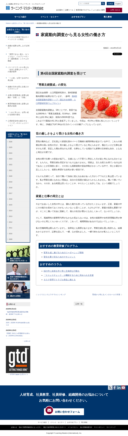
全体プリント (107, 23)
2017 (10, 193)
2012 (10, 222)
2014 (10, 210)
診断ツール (69, 10)
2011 (10, 228)
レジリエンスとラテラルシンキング (52, 295)
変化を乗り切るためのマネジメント (60, 257)
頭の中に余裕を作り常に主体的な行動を (62, 271)
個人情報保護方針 (86, 427)
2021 (10, 170)
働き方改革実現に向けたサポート (54, 427)
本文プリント (117, 23)
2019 (10, 182)
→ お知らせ (26, 341)
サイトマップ (111, 427)
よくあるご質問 (99, 10)
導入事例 (84, 422)
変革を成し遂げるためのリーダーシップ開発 (64, 253)
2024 (10, 153)
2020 (10, 176)
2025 (10, 147)
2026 (10, 142)
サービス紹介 (42, 422)
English (118, 4)
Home (8, 23)
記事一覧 (79, 304)
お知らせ (11, 304)
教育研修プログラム (83, 10)
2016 (10, 199)
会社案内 (59, 10)
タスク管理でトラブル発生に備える (60, 280)
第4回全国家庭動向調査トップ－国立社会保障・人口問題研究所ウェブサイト (56, 100)
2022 (10, 165)
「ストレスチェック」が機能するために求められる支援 (69, 275)
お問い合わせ (115, 10)
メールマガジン (73, 427)
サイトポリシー (99, 427)
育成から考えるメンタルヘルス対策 (106, 295)
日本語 (110, 4)
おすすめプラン (72, 422)
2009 (10, 239)
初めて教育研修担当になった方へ (30, 427)
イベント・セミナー (57, 422)
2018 (10, 188)
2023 (10, 159)
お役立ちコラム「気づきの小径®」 (23, 23)
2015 (10, 205)
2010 (10, 234)
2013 (10, 216)
